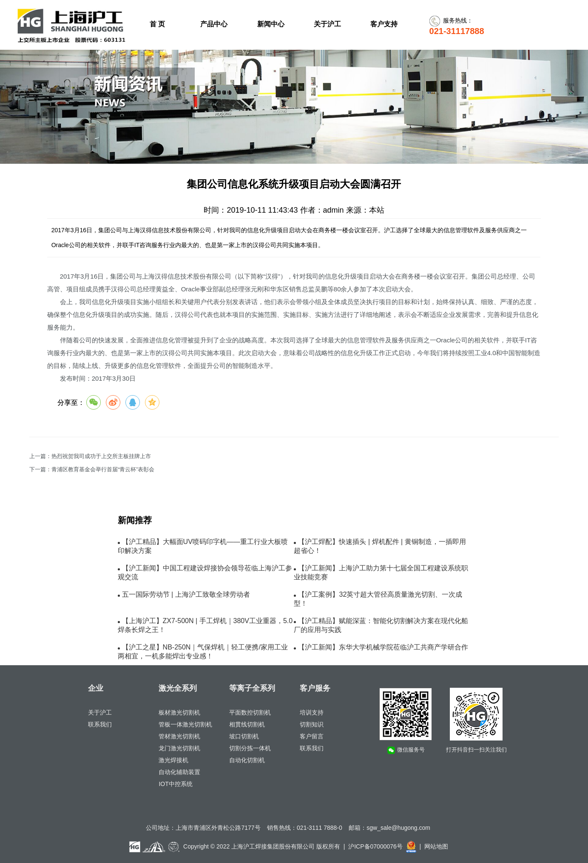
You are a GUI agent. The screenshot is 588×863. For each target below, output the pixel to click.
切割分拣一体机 (250, 748)
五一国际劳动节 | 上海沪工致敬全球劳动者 (186, 594)
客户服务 (315, 688)
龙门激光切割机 (179, 748)
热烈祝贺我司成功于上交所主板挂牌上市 (101, 456)
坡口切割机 (244, 736)
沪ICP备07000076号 (375, 846)
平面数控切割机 (250, 712)
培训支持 (312, 712)
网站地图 (436, 846)
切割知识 (312, 724)
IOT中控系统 (175, 783)
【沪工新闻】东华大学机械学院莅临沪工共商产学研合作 (383, 647)
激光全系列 (178, 688)
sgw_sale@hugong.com (398, 827)
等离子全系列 (252, 688)
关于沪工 (100, 712)
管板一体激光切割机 (185, 724)
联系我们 (100, 724)
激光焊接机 (173, 760)
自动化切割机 (247, 760)
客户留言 (312, 736)
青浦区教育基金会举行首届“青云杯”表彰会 (102, 470)
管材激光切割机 (179, 736)
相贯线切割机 (247, 724)
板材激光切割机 (179, 712)
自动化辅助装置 (179, 772)
